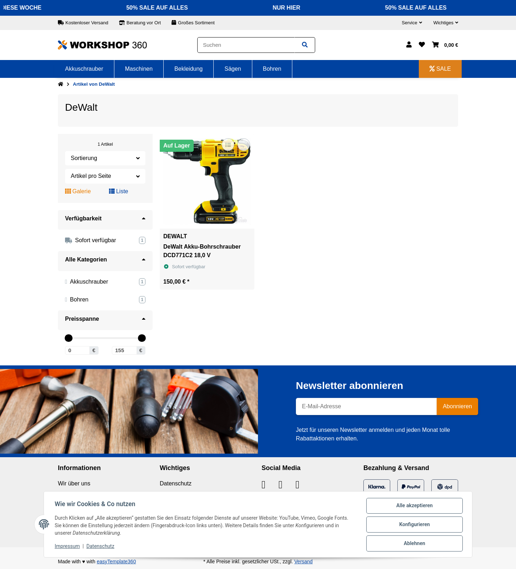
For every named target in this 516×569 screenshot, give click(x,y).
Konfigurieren (413, 525)
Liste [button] (118, 191)
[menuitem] (84, 69)
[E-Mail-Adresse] (366, 406)
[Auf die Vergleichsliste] (228, 144)
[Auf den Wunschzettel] (243, 144)
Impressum (67, 547)
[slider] (68, 338)
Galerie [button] (78, 191)
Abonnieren (457, 406)
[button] (411, 22)
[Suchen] (246, 45)
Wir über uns (74, 483)
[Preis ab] (77, 350)
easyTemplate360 (116, 561)
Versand (303, 561)
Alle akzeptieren (414, 506)
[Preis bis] (124, 350)
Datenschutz (176, 483)
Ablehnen (413, 543)
